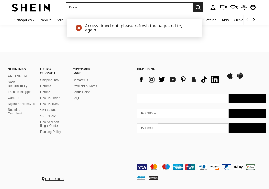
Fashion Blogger (19, 92)
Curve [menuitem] (238, 20)
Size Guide (48, 110)
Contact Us (80, 80)
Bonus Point (81, 92)
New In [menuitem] (45, 20)
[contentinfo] (201, 167)
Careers (13, 98)
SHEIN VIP (48, 116)
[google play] (240, 78)
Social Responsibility (17, 84)
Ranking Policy (50, 132)
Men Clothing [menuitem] (206, 20)
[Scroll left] (247, 20)
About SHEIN (17, 76)
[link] (223, 7)
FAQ (76, 98)
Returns (45, 86)
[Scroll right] (254, 20)
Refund (45, 92)
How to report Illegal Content (50, 124)
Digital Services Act (21, 104)
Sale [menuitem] (60, 20)
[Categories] (25, 20)
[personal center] (213, 7)
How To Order (50, 98)
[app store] (230, 78)
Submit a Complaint (15, 111)
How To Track (49, 104)
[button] (129, 7)
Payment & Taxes (85, 86)
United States (54, 179)
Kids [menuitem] (225, 20)
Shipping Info (49, 80)
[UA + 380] (147, 113)
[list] (179, 79)
